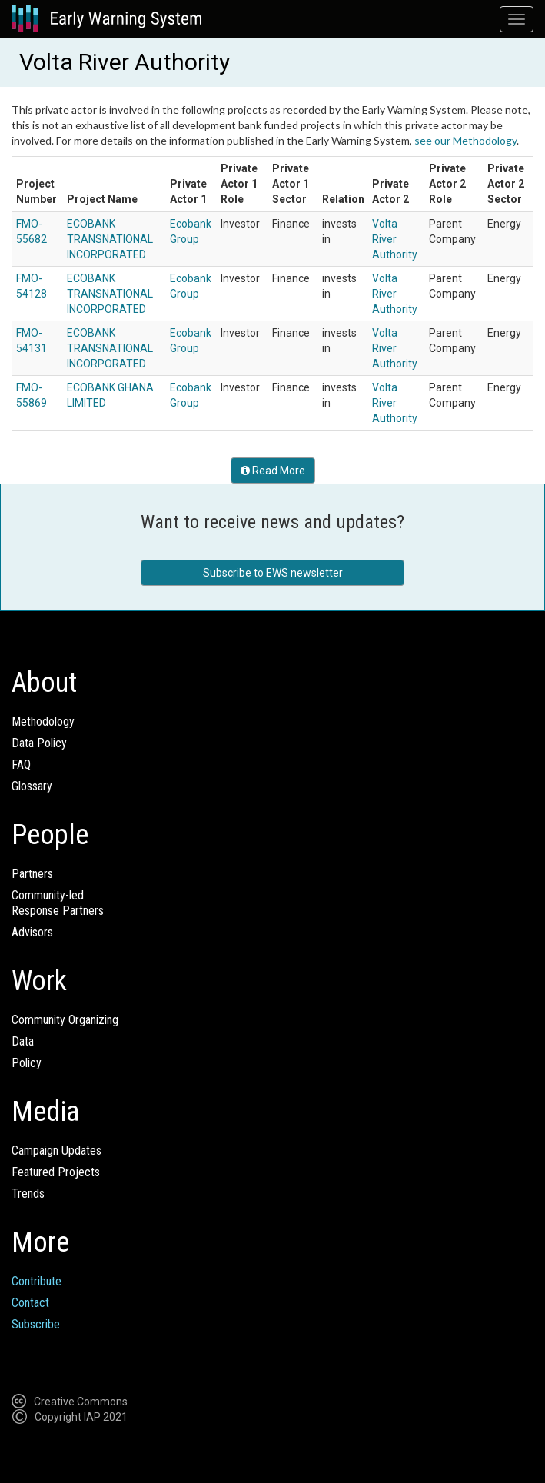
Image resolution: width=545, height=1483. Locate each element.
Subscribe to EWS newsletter (273, 573)
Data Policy (39, 743)
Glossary (32, 786)
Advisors (32, 932)
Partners (32, 873)
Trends (28, 1193)
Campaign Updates (56, 1150)
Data (23, 1041)
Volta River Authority (394, 239)
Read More (273, 470)
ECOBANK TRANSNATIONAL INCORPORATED (110, 239)
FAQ (21, 764)
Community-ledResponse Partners (58, 903)
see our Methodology (465, 140)
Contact (30, 1302)
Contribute (36, 1281)
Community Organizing (65, 1019)
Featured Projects (56, 1172)
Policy (27, 1063)
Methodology (43, 721)
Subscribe (36, 1324)
